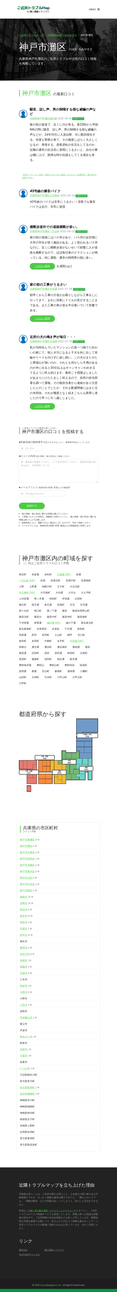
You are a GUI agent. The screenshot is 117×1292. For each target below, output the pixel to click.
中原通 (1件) (76, 641)
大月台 (72, 593)
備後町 (35, 659)
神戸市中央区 (29, 884)
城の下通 (71, 623)
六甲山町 (62, 677)
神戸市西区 (28, 891)
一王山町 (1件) (27, 581)
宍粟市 (25, 1056)
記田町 (78, 599)
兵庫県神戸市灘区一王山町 (45, 232)
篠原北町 (24, 617)
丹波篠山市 (28, 1018)
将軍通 (38, 623)
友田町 (35, 641)
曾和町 (81, 629)
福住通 (61, 659)
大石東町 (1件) (27, 593)
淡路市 (25, 1050)
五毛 (72, 605)
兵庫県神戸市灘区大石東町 (45, 196)
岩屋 (42, 581)
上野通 (33, 587)
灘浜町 (48, 647)
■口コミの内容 (44, 456)
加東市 (23, 1062)
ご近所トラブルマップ (31, 35)
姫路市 (26, 897)
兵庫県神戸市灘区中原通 (43, 289)
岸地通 (66, 599)
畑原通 (22, 653)
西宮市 (26, 916)
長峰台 (22, 647)
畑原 (87, 647)
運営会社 (23, 1250)
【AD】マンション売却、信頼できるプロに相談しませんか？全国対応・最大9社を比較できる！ (59, 176)
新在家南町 (25, 629)
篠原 (64, 611)
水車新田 (42, 629)
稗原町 (71, 653)
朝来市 (23, 1043)
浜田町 (35, 653)
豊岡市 (26, 948)
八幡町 (84, 671)
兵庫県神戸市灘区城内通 (43, 119)
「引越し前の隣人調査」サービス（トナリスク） (50, 1210)
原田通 (58, 653)
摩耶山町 (54, 665)
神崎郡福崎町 (27, 1107)
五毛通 (84, 605)
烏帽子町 (47, 587)
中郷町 (48, 641)
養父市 (23, 1024)
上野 (21, 587)
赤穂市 (25, 961)
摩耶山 (40, 665)
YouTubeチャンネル (29, 1254)
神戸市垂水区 (30, 872)
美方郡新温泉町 (28, 1145)
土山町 (58, 635)
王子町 (61, 587)
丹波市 (23, 1030)
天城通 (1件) (64, 575)
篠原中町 (52, 617)
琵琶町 (22, 659)
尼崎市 (26, 903)
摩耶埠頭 (69, 665)
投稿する (32, 506)
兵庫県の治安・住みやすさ (62, 35)
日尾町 (84, 653)
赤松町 (48, 575)
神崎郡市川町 (27, 1100)
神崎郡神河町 (27, 1113)
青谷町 (22, 575)
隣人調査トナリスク (54, 1250)
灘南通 (76, 647)
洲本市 (26, 923)
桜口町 (38, 611)
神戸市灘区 (28, 846)
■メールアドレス (44, 488)
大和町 (35, 677)
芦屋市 (26, 929)
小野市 (23, 999)
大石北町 (75, 587)
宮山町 (45, 671)
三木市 (23, 980)
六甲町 (22, 683)
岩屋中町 (71, 581)
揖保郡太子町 (27, 1119)
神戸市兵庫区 (29, 853)
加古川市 (27, 954)
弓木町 (48, 677)
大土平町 (86, 593)
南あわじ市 (28, 1037)
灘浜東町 (62, 647)
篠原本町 (67, 617)
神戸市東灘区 (30, 840)
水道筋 (55, 629)
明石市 (26, 910)
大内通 (59, 593)
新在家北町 (87, 623)
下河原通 (24, 623)
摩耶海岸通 (25, 665)
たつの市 (27, 1069)
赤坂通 (35, 575)
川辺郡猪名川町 (28, 1075)
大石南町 (45, 593)
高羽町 (45, 635)
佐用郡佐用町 (27, 1132)
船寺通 (73, 659)
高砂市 (25, 986)
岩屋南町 (86, 581)
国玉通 (35, 605)
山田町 (22, 677)
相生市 (23, 941)
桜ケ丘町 (24, 611)
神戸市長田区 (29, 859)
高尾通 (22, 635)
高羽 (34, 635)
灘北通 (35, 647)
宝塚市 (26, 973)
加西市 (23, 1011)
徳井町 (22, 641)
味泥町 (83, 665)
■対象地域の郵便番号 (54, 442)
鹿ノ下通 (52, 611)
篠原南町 (82, 617)
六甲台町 (77, 677)
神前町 (53, 599)
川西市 (26, 992)
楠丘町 (22, 605)
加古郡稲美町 (29, 1088)
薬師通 (71, 671)
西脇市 (26, 967)
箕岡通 (22, 671)
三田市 (26, 1005)
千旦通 (68, 629)
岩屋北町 (56, 581)
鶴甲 (69, 635)
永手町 (61, 641)
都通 (34, 671)
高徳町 (61, 605)
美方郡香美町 (27, 1138)
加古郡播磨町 (29, 1094)
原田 (46, 653)
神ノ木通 (39, 599)
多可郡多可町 (27, 1081)
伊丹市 (26, 935)
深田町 (48, 659)
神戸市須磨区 (30, 865)
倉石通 (48, 605)
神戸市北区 (28, 878)
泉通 (78, 575)
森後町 (58, 671)
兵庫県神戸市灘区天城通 (43, 342)
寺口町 (81, 635)
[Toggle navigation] (94, 9)
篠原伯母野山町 (81, 611)
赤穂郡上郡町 (27, 1126)
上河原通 (24, 599)
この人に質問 (42, 266)
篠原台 (38, 617)
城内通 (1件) (54, 623)
